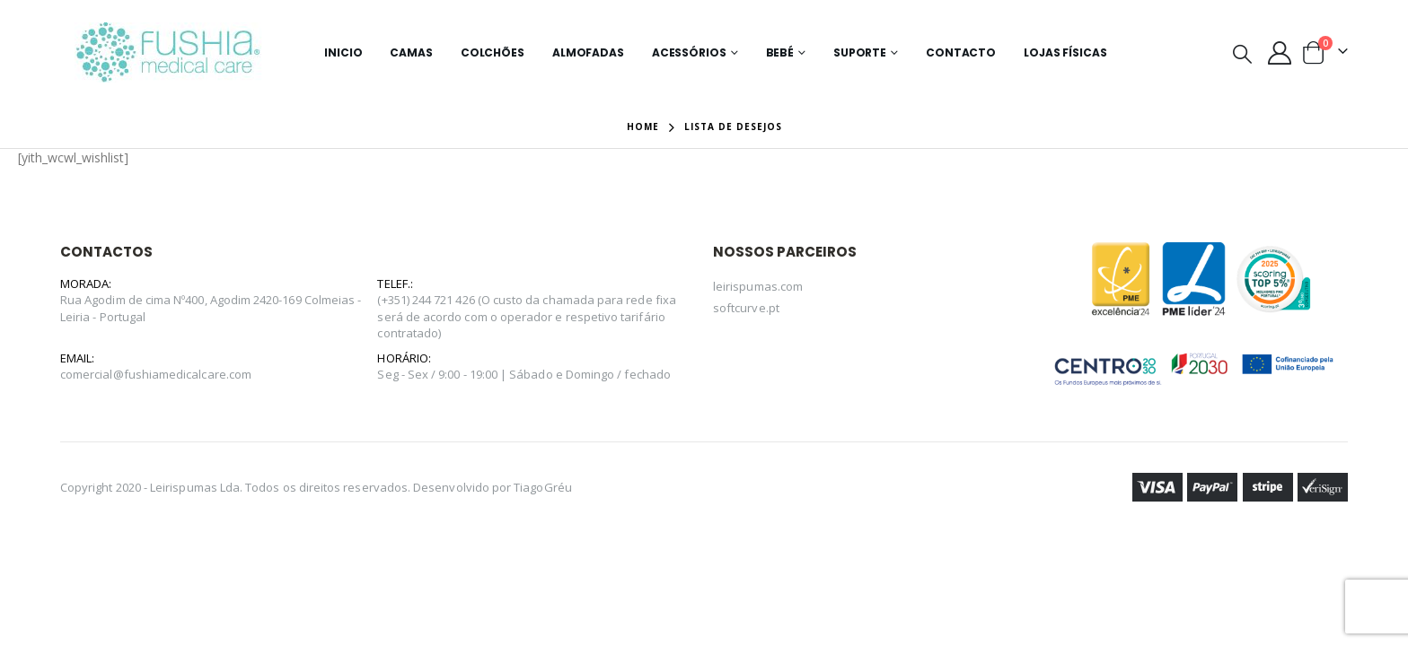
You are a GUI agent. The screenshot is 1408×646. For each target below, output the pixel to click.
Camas (411, 52)
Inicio (343, 52)
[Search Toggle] (1241, 53)
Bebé (780, 52)
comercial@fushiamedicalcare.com (155, 374)
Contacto (961, 52)
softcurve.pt (746, 308)
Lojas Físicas (1065, 52)
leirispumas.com (758, 286)
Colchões (492, 52)
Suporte (859, 52)
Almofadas (588, 52)
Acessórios (689, 52)
